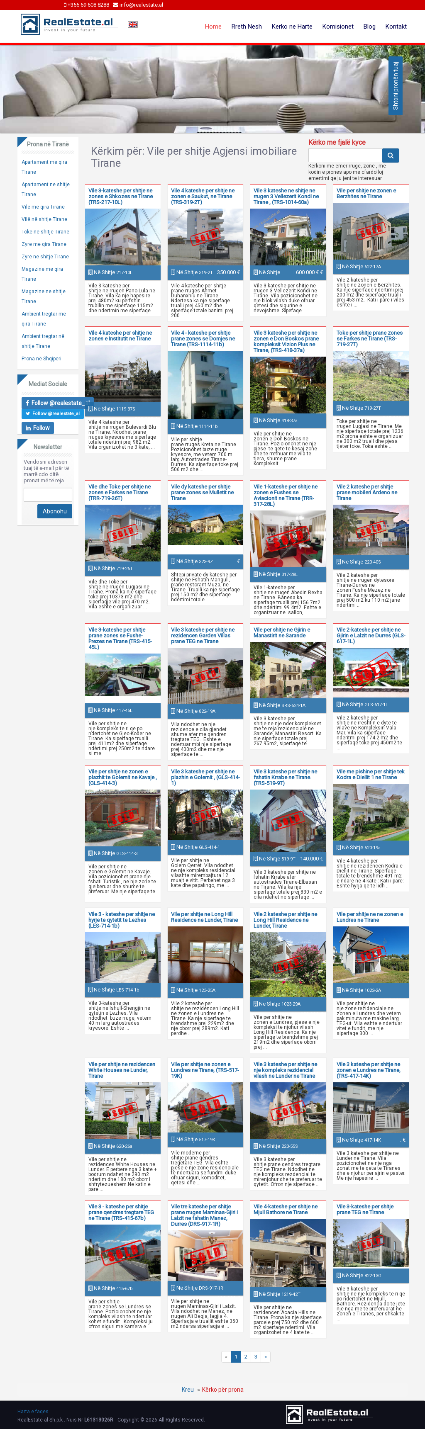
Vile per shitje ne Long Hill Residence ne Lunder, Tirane (204, 917)
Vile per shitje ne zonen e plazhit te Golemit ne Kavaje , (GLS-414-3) (122, 777)
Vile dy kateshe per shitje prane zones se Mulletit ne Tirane (202, 492)
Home (213, 26)
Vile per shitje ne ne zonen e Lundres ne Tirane (370, 917)
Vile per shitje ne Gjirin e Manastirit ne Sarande (282, 633)
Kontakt (396, 26)
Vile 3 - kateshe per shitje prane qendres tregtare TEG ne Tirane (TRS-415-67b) (121, 1212)
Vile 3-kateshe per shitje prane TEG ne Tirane (365, 1209)
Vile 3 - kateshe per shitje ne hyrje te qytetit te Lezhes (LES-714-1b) (121, 920)
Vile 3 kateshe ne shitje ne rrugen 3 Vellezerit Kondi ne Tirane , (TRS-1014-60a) (286, 196)
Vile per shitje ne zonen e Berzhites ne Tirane (366, 193)
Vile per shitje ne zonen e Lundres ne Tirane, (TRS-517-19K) (205, 1070)
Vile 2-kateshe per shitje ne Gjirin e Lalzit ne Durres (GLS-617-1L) (371, 635)
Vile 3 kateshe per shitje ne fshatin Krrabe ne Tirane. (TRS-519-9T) (285, 777)
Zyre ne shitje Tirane (45, 257)
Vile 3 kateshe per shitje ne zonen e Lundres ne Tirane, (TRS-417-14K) (369, 1070)
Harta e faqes (33, 1411)
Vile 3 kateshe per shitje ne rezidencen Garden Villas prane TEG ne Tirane (202, 635)
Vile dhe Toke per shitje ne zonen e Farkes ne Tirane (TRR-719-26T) (119, 492)
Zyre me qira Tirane (44, 244)
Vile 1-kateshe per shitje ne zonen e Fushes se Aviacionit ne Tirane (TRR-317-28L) (286, 495)
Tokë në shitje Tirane (45, 232)
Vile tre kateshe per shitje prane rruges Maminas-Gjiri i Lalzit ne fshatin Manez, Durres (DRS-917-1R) (204, 1215)
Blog (370, 26)
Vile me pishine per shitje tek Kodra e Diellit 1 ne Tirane (371, 774)
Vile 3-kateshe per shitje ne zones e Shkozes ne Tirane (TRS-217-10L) (120, 196)
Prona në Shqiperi (41, 359)
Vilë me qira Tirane (43, 207)
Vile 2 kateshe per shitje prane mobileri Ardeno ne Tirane (367, 492)
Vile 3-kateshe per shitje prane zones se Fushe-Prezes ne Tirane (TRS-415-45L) (120, 638)
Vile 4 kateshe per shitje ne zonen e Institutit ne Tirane (120, 336)
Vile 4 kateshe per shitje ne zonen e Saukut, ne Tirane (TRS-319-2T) (202, 196)
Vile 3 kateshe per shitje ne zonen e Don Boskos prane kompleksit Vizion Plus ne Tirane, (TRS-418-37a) (286, 341)
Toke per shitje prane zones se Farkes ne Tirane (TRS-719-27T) (370, 339)
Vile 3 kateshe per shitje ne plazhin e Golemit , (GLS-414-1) (205, 777)
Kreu (188, 1389)
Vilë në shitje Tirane (44, 219)
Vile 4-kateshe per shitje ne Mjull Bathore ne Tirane (286, 1209)
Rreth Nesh (247, 26)
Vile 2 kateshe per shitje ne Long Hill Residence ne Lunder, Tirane (285, 920)
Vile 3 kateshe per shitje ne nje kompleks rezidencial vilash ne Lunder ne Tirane (285, 1070)
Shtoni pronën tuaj (395, 86)
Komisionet (338, 26)
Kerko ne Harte (292, 26)
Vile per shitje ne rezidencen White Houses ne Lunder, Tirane (121, 1070)
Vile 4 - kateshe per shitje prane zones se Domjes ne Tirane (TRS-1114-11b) (203, 339)
